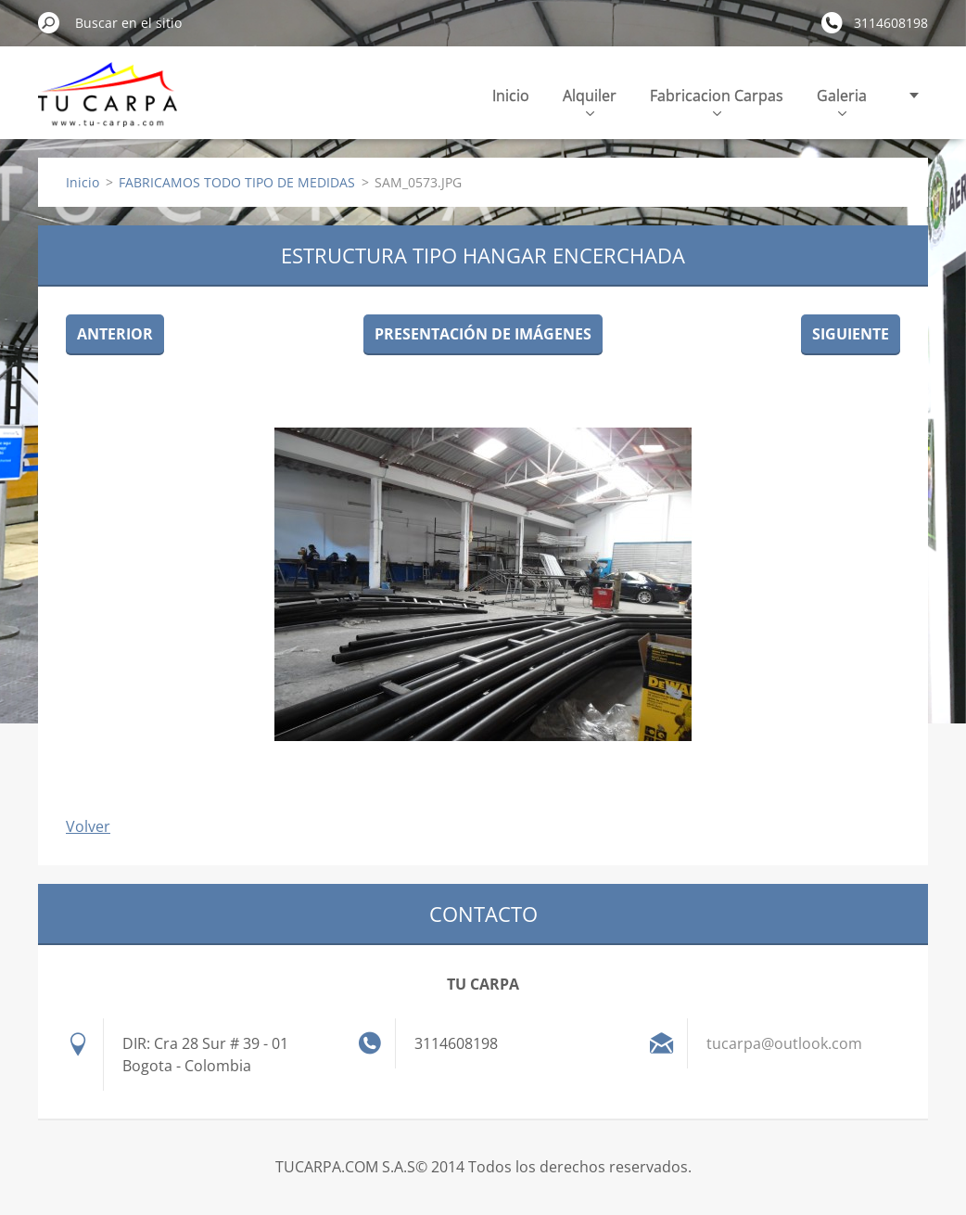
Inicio (510, 95)
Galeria (841, 100)
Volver (88, 826)
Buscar (49, 22)
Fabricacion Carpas (716, 100)
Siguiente (850, 334)
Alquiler (589, 100)
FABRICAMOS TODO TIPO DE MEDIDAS (237, 182)
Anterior (115, 334)
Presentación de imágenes (483, 334)
